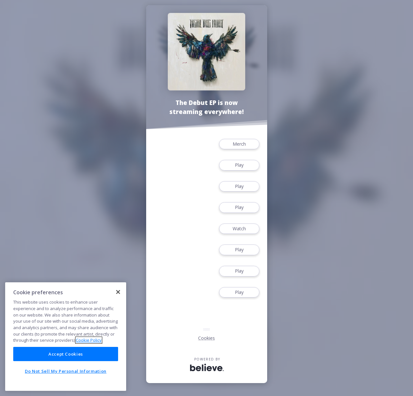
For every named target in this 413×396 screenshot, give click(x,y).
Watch (239, 229)
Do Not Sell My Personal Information (65, 371)
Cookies (206, 338)
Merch (239, 144)
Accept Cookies (65, 354)
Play (239, 165)
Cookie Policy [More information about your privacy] (89, 340)
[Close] (118, 292)
